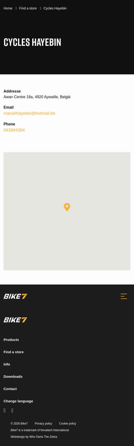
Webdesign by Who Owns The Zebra (34, 436)
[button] (67, 207)
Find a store (28, 8)
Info (7, 364)
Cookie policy (67, 423)
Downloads (13, 376)
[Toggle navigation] (124, 296)
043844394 (14, 130)
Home (8, 8)
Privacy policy (43, 423)
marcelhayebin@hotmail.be (29, 113)
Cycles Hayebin (54, 8)
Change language (18, 401)
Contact (10, 389)
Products (11, 340)
